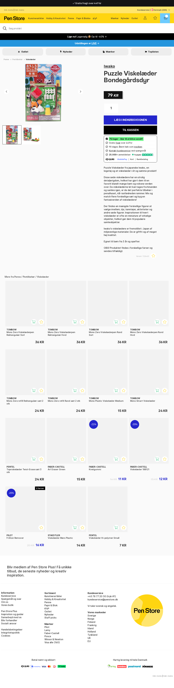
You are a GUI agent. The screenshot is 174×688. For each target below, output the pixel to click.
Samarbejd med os (11, 617)
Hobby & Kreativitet (56, 18)
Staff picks (50, 617)
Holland (92, 631)
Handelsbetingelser (11, 629)
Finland (91, 621)
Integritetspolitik (10, 632)
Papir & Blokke (83, 18)
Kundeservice (143, 10)
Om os (4, 602)
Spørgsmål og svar (11, 598)
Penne (71, 18)
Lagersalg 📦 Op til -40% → (87, 36)
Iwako (109, 66)
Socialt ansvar (8, 623)
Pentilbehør (17, 59)
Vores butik (7, 605)
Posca (47, 636)
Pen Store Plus (9, 611)
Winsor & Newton (53, 639)
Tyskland (92, 634)
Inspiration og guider (12, 614)
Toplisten (153, 51)
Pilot (46, 627)
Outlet (134, 18)
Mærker (114, 18)
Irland (91, 628)
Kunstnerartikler (36, 18)
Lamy (47, 630)
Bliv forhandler (9, 620)
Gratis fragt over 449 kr (87, 3)
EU (89, 641)
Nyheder (125, 18)
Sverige (92, 615)
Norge (91, 618)
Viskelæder (31, 59)
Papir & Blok (51, 605)
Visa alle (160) (52, 642)
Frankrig (92, 625)
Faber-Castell (51, 633)
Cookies (5, 635)
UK (89, 638)
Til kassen (130, 130)
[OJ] (87, 28)
